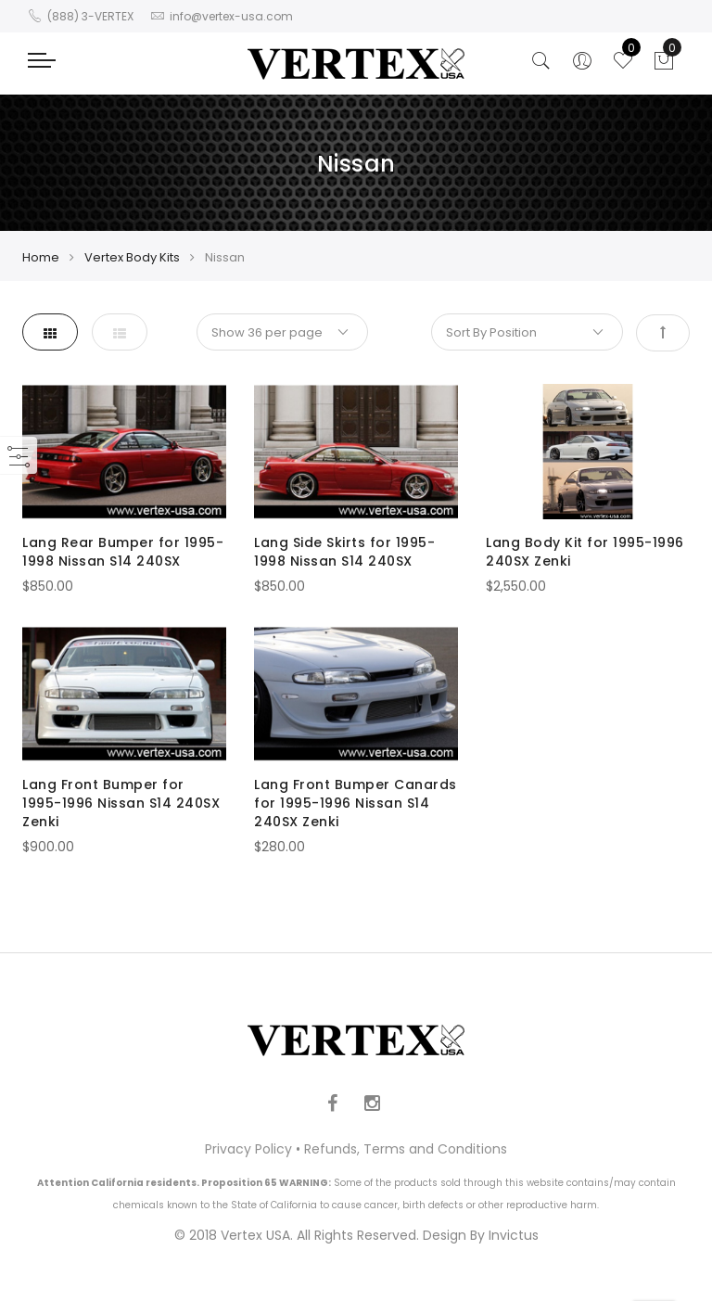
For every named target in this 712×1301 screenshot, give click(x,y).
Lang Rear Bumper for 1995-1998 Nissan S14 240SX (122, 551)
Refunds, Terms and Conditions (405, 1149)
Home (40, 257)
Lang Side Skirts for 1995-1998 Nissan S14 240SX (344, 551)
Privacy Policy (248, 1149)
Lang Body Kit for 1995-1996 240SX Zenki (585, 551)
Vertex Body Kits (132, 257)
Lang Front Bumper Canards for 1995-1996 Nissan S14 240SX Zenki (355, 803)
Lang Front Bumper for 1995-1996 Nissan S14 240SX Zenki (121, 803)
